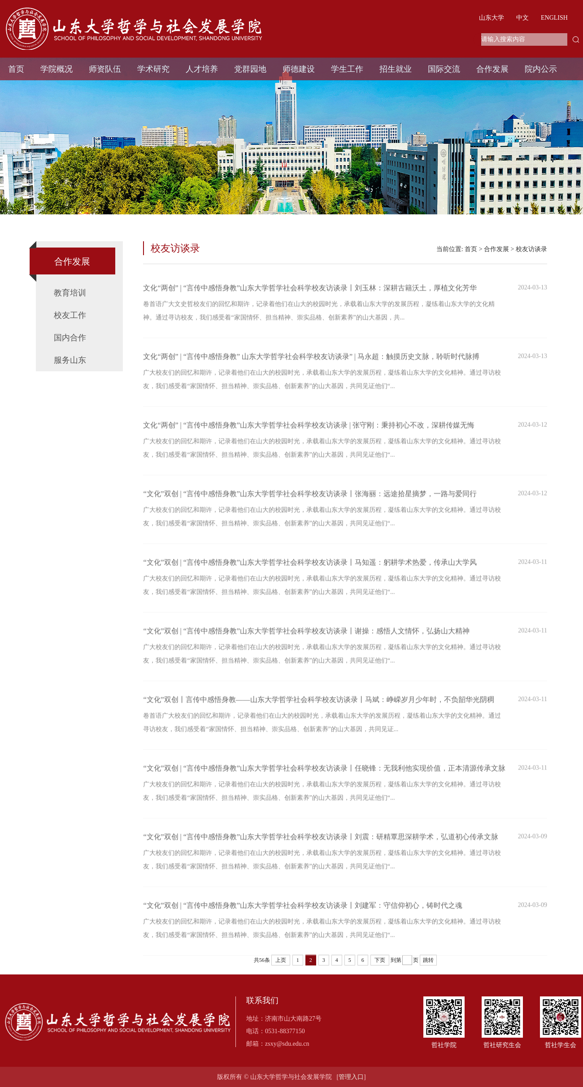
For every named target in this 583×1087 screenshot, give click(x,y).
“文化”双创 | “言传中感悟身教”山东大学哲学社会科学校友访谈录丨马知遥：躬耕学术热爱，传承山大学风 (310, 567)
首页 (16, 69)
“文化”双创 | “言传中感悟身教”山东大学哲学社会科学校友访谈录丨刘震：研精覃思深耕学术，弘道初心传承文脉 (320, 842)
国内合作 (70, 337)
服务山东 (70, 360)
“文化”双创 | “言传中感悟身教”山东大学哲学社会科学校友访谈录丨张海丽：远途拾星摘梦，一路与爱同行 (310, 499)
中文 (522, 17)
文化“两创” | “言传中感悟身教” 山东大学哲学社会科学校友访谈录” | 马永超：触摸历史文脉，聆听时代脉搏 (311, 361)
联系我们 (262, 1000)
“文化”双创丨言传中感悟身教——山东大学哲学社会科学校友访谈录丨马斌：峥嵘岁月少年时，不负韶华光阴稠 (318, 705)
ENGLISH (554, 17)
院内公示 (541, 69)
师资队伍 (105, 69)
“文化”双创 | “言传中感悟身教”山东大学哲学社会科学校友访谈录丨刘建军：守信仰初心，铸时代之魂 (302, 910)
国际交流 (444, 69)
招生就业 (395, 69)
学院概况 (56, 69)
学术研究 (153, 69)
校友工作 (70, 315)
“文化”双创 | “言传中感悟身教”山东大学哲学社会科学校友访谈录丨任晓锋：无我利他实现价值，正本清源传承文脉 (324, 773)
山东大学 (491, 17)
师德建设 (299, 69)
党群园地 (250, 69)
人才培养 (202, 69)
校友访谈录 (531, 249)
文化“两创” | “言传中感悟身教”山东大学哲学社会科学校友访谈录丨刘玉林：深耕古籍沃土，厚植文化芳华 (310, 293)
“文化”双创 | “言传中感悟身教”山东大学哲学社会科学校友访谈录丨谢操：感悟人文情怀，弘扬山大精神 (306, 636)
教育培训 (70, 292)
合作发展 (492, 69)
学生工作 (347, 69)
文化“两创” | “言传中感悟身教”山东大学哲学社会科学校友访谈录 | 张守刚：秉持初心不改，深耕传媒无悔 (308, 430)
